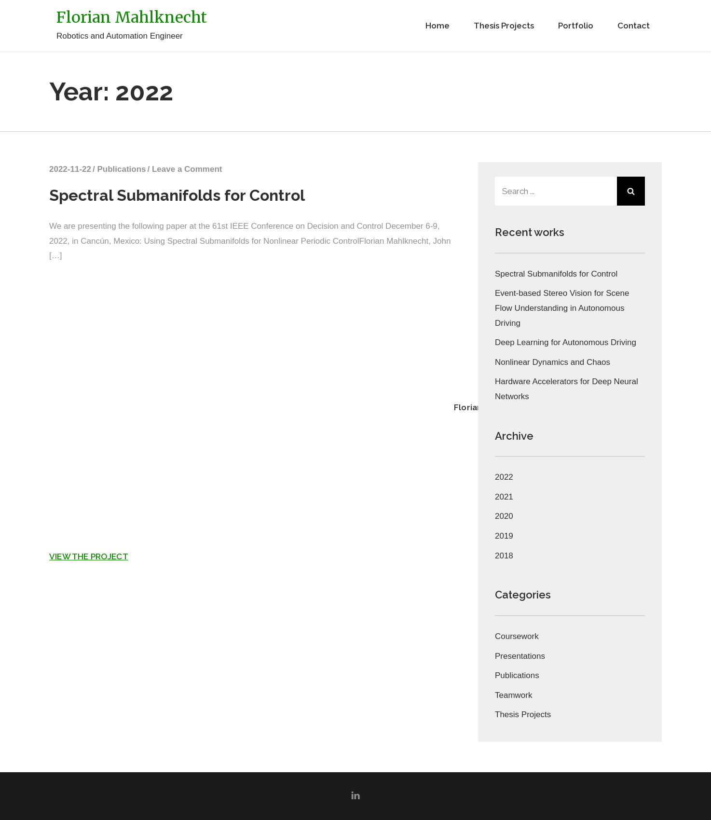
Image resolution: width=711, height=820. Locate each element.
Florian (468, 407)
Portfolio (575, 25)
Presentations (520, 656)
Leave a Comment (187, 169)
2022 (504, 477)
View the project (88, 556)
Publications (121, 169)
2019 (504, 536)
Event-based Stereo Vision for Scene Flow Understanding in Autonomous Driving (562, 308)
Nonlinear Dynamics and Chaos (552, 362)
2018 (504, 555)
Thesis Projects (504, 25)
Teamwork (513, 695)
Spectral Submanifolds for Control (177, 195)
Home (437, 25)
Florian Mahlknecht (131, 17)
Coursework (517, 636)
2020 (504, 516)
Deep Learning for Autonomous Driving (565, 342)
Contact (633, 25)
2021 (504, 496)
